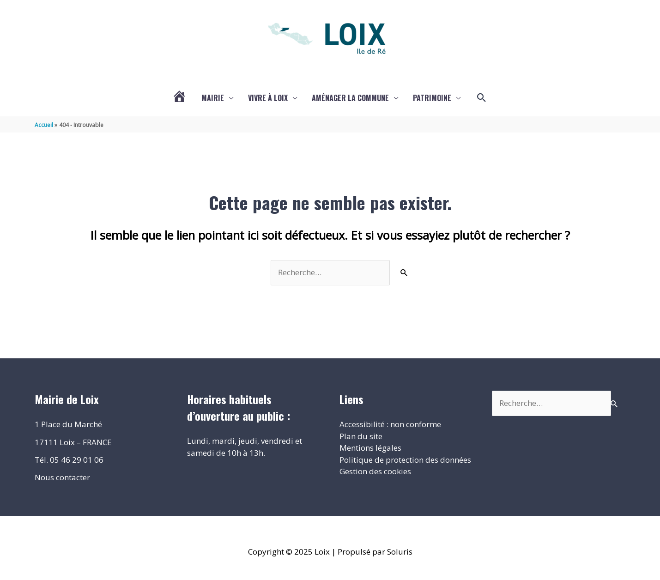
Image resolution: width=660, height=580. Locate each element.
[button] (482, 98)
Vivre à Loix (268, 97)
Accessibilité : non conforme (390, 424)
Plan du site (360, 436)
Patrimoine (432, 97)
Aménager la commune (350, 97)
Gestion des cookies (375, 471)
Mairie (212, 97)
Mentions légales (370, 447)
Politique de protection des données (405, 459)
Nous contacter (62, 477)
